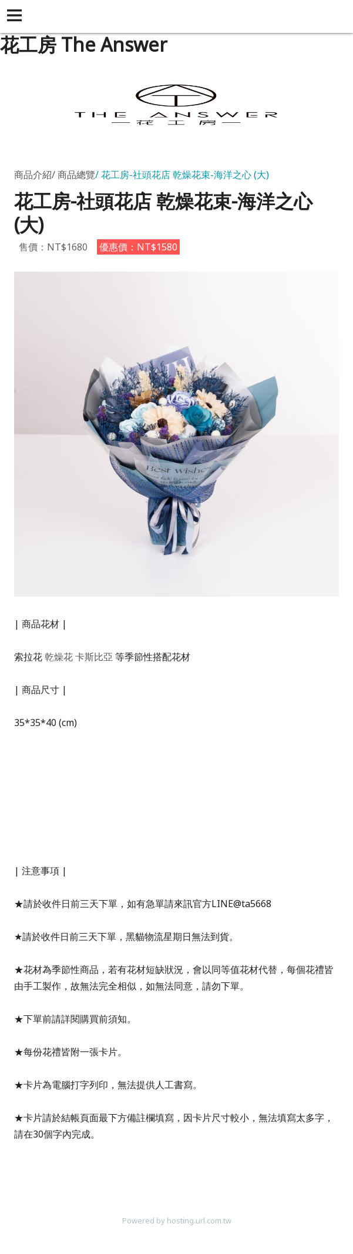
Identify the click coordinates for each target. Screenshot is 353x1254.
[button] (16, 16)
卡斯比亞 (94, 656)
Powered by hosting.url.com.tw (176, 1220)
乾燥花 (59, 656)
